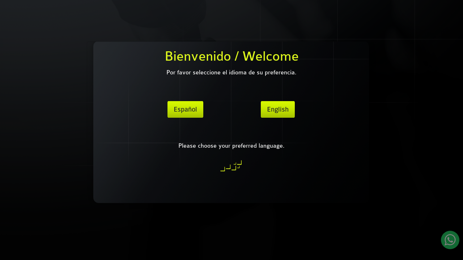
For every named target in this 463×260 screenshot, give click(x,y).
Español (185, 109)
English (278, 109)
